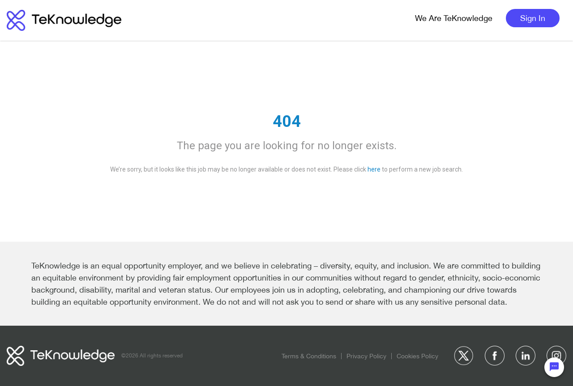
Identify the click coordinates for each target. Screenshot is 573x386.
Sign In (532, 18)
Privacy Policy (366, 356)
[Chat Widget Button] (554, 367)
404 (287, 121)
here (374, 169)
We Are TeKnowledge (453, 18)
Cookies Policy (417, 356)
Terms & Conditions (309, 356)
